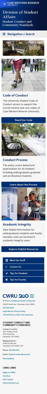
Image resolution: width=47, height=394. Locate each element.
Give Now (6, 376)
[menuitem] (23, 372)
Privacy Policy (20, 311)
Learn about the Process (23, 184)
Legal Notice (8, 311)
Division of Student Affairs (20, 14)
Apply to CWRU (9, 372)
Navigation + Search (18, 34)
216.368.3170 (14, 350)
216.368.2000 (8, 308)
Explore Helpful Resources (23, 249)
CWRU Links (9, 368)
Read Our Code (23, 120)
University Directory (11, 383)
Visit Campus (8, 379)
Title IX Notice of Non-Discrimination (18, 315)
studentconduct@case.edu (19, 354)
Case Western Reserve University (22, 301)
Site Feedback (8, 358)
